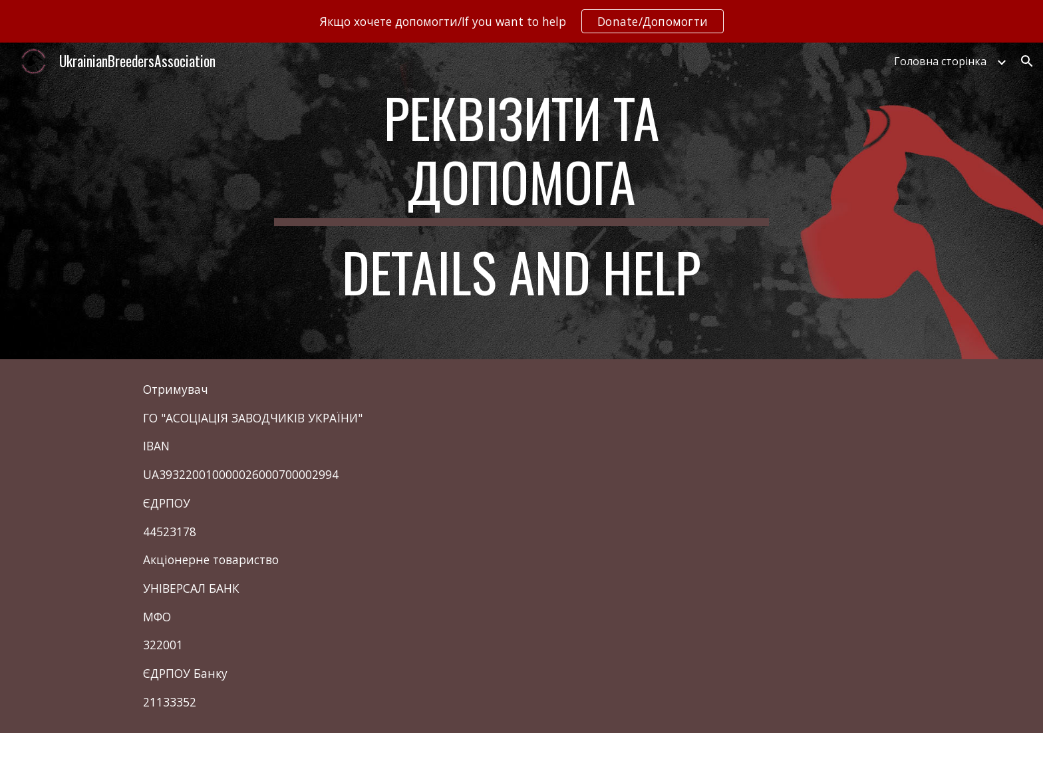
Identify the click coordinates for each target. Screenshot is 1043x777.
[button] (1027, 61)
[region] (521, 21)
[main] (521, 201)
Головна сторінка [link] (940, 61)
